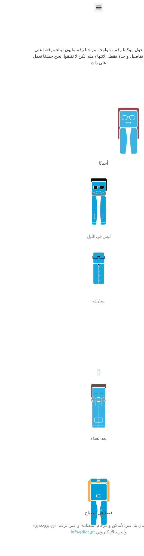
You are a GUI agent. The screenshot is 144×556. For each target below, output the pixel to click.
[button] (72, 7)
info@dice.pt (56, 531)
